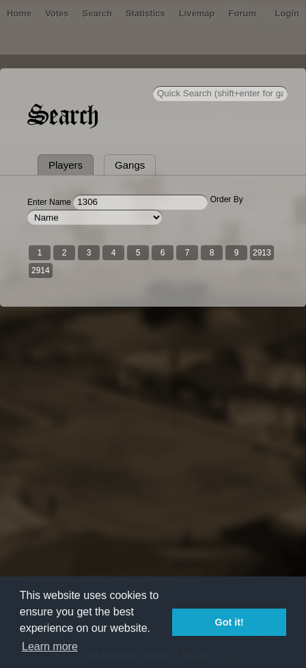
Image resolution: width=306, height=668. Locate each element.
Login (287, 13)
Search (97, 13)
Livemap (197, 13)
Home (19, 13)
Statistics (145, 13)
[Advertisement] (153, 487)
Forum (242, 13)
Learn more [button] (50, 646)
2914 (40, 270)
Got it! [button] (229, 622)
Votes (56, 13)
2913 (262, 253)
